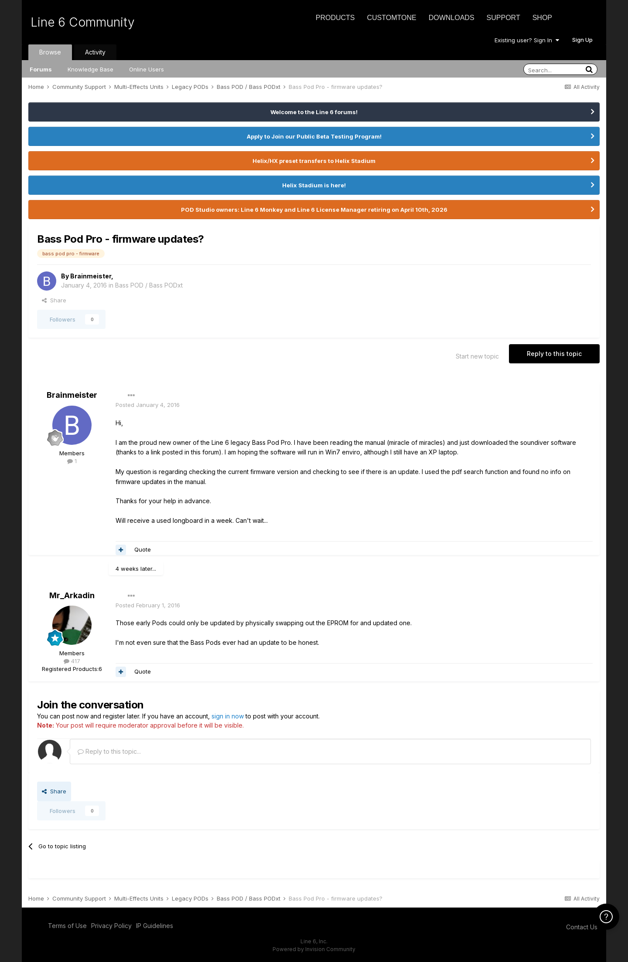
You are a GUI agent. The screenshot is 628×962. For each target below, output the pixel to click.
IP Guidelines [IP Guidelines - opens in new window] (154, 925)
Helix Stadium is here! (314, 185)
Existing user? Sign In (527, 40)
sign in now (228, 716)
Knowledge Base (90, 69)
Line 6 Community (83, 22)
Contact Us (581, 927)
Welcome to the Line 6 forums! (314, 111)
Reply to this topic (554, 353)
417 (72, 660)
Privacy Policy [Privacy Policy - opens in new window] (111, 925)
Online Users (146, 69)
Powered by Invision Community (314, 949)
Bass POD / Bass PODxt (149, 285)
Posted (148, 404)
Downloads (451, 17)
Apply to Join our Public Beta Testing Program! (314, 136)
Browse (50, 52)
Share (54, 300)
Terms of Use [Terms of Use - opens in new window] (67, 925)
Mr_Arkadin (72, 595)
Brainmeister (90, 276)
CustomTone (391, 17)
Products (335, 17)
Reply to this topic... (109, 751)
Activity (95, 52)
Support (503, 17)
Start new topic (477, 356)
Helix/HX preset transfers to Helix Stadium (314, 160)
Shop (542, 17)
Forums (41, 69)
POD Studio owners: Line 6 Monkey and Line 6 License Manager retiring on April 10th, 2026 (314, 209)
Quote (142, 549)
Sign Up (582, 39)
